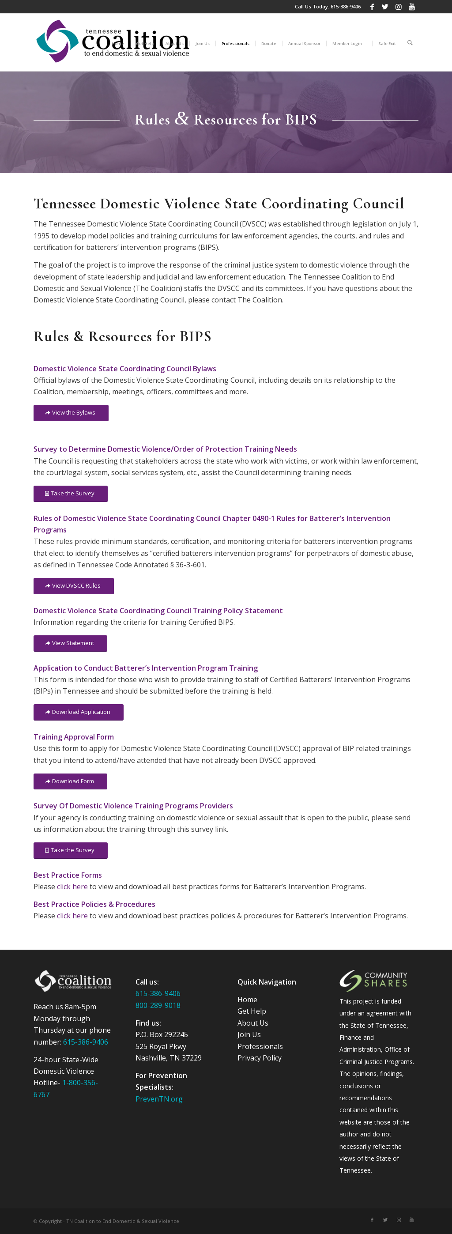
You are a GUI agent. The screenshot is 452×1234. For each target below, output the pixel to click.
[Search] (410, 42)
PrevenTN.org (159, 1099)
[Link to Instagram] (398, 6)
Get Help (251, 1011)
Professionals (260, 1046)
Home (247, 999)
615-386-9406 (346, 6)
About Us (252, 1023)
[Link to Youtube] (411, 6)
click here (72, 886)
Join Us (249, 1034)
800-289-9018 (158, 1005)
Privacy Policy (259, 1058)
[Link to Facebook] (371, 6)
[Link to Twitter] (385, 6)
